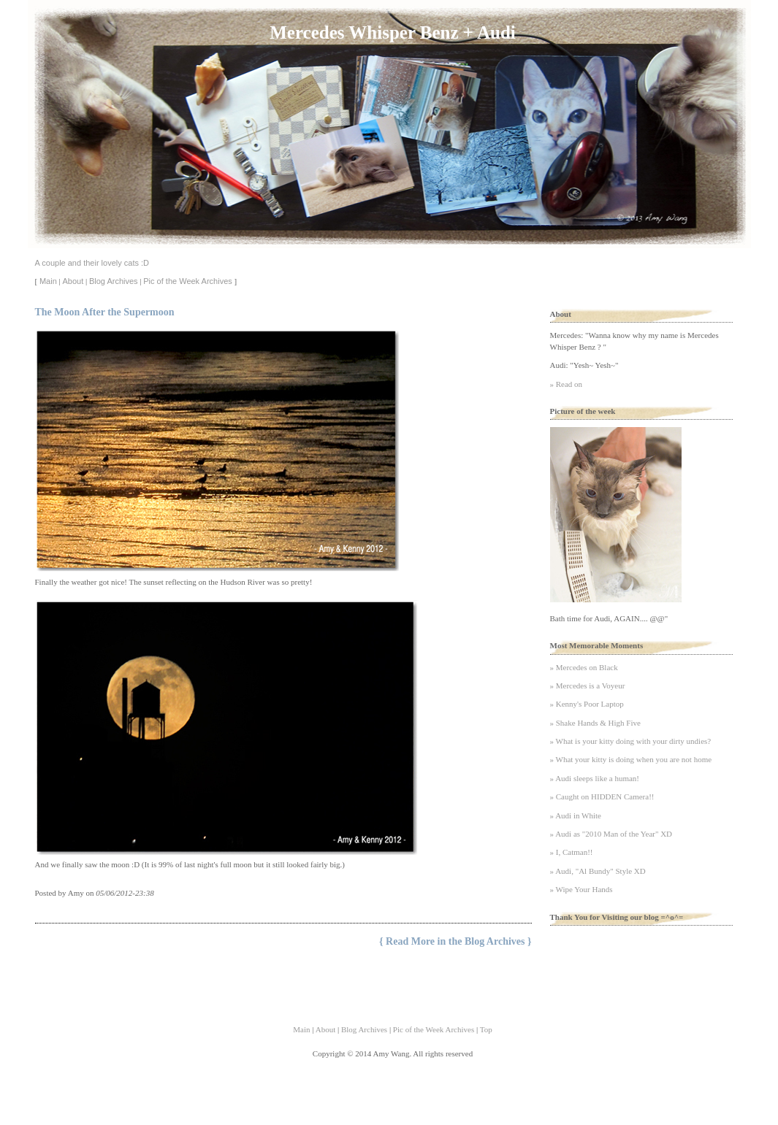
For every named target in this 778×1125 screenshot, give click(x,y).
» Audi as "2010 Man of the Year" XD (611, 833)
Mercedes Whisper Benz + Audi (392, 32)
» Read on (566, 384)
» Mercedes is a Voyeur (587, 685)
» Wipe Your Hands (581, 889)
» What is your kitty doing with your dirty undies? (631, 741)
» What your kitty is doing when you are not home (631, 759)
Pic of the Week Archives (187, 281)
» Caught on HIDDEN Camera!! (602, 796)
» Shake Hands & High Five (595, 722)
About (72, 281)
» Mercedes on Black (584, 667)
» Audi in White (575, 815)
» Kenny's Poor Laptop (587, 703)
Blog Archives (113, 281)
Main (48, 281)
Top (486, 1029)
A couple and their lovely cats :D (92, 262)
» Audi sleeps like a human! (595, 778)
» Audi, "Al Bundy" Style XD (598, 871)
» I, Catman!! (571, 852)
